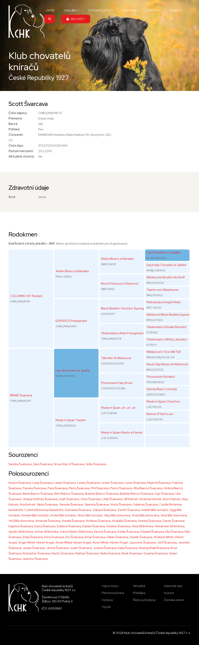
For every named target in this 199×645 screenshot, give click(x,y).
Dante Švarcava (173, 521)
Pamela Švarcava (34, 488)
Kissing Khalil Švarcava (154, 548)
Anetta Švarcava (149, 521)
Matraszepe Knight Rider (164, 302)
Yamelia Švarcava (71, 504)
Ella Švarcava (174, 532)
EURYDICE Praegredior (71, 321)
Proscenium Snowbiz (161, 377)
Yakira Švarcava (47, 504)
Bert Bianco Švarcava (69, 494)
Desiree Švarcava (118, 526)
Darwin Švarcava (93, 526)
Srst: (12, 197)
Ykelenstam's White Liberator (167, 339)
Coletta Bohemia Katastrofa (43, 510)
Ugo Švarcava (164, 494)
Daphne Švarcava (21, 526)
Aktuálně (139, 586)
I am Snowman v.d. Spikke (73, 370)
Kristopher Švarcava (36, 553)
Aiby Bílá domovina (117, 515)
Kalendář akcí (173, 586)
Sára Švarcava (42, 464)
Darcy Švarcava (44, 526)
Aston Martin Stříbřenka (76, 532)
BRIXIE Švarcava (21, 395)
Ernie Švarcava (95, 537)
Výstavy (107, 600)
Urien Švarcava (90, 499)
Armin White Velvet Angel (110, 542)
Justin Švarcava (81, 548)
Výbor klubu (110, 586)
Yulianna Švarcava (145, 504)
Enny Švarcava (54, 537)
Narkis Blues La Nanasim (117, 259)
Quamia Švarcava (155, 553)
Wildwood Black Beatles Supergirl (169, 315)
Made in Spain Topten (71, 420)
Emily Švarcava (33, 537)
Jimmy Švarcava (57, 548)
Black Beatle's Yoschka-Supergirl (123, 308)
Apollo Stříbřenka (21, 532)
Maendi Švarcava (159, 483)
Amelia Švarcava (73, 521)
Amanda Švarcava (47, 521)
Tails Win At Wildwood (116, 358)
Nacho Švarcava (62, 553)
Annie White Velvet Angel (73, 542)
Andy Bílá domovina (145, 515)
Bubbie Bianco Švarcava (102, 494)
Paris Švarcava (57, 488)
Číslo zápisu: (18, 113)
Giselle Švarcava (140, 537)
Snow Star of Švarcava (69, 464)
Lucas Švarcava (135, 483)
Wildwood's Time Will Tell (164, 352)
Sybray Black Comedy (162, 389)
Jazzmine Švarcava (142, 542)
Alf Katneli (131, 499)
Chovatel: (16, 135)
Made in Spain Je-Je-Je (118, 408)
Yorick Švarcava (121, 504)
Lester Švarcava (112, 483)
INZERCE (176, 10)
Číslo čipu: (16, 146)
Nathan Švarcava (87, 553)
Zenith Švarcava (128, 510)
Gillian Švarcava (117, 537)
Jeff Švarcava (167, 542)
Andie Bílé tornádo (63, 515)
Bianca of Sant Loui (160, 414)
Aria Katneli (27, 504)
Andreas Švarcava (98, 521)
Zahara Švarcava (104, 510)
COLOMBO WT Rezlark (26, 296)
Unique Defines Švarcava (40, 499)
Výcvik (106, 607)
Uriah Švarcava (69, 499)
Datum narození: (21, 151)
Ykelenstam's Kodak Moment (167, 327)
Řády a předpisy (144, 600)
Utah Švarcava (112, 499)
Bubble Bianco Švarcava (136, 494)
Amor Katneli (171, 499)
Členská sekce (174, 600)
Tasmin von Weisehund (162, 290)
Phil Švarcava (100, 488)
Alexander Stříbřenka (169, 526)
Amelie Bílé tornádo (35, 515)
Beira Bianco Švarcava (38, 494)
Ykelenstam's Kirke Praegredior (122, 333)
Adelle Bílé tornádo (154, 510)
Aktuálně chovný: (22, 156)
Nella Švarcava (110, 553)
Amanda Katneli (150, 499)
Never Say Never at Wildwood (167, 364)
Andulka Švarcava (124, 521)
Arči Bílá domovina (21, 521)
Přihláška (139, 593)
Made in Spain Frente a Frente (121, 432)
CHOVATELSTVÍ (99, 10)
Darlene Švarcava (69, 526)
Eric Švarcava (74, 537)
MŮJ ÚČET (75, 19)
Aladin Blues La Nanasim (72, 271)
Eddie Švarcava (128, 532)
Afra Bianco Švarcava (147, 488)
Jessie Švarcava (34, 548)
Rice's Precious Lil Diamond (119, 283)
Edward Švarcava (152, 532)
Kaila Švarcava (128, 548)
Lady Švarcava (42, 483)
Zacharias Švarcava (78, 510)
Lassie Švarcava (65, 483)
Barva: (13, 124)
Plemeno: (16, 118)
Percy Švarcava (79, 488)
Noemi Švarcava (20, 483)
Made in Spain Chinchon (163, 401)
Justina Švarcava (105, 548)
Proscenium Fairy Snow (116, 383)
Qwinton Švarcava (35, 559)
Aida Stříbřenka (142, 526)
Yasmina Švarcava (96, 504)
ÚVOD (50, 10)
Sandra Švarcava (20, 464)
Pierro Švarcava (121, 488)
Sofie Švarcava (96, 464)
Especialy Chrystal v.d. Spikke (166, 265)
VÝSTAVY (129, 10)
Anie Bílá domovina (174, 515)
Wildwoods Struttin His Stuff (166, 277)
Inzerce (169, 593)
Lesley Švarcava (88, 483)
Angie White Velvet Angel (36, 542)
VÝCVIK (153, 10)
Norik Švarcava (132, 553)
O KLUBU (70, 10)
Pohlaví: (14, 129)
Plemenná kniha (113, 593)
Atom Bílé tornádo (90, 515)
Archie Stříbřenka (46, 532)
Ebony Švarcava (105, 532)
